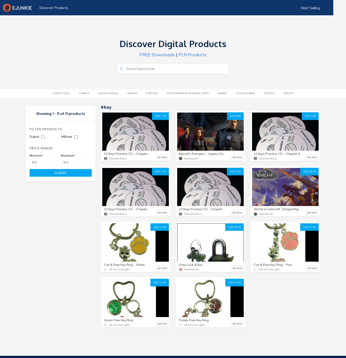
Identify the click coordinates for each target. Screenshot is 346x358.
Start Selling (323, 8)
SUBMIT (60, 173)
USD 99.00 (309, 171)
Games (222, 93)
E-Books (152, 93)
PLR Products (192, 54)
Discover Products (53, 7)
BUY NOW (162, 157)
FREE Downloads (157, 54)
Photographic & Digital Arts (188, 93)
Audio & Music (108, 93)
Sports (269, 93)
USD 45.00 (234, 227)
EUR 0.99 (235, 116)
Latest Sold (61, 93)
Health (288, 93)
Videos (132, 93)
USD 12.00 (159, 227)
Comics (84, 93)
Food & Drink (245, 93)
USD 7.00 (160, 116)
